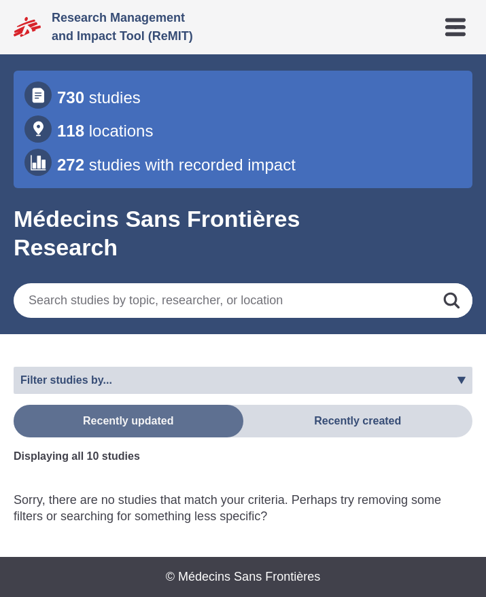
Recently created (357, 421)
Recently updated (128, 421)
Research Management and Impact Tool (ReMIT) (122, 27)
